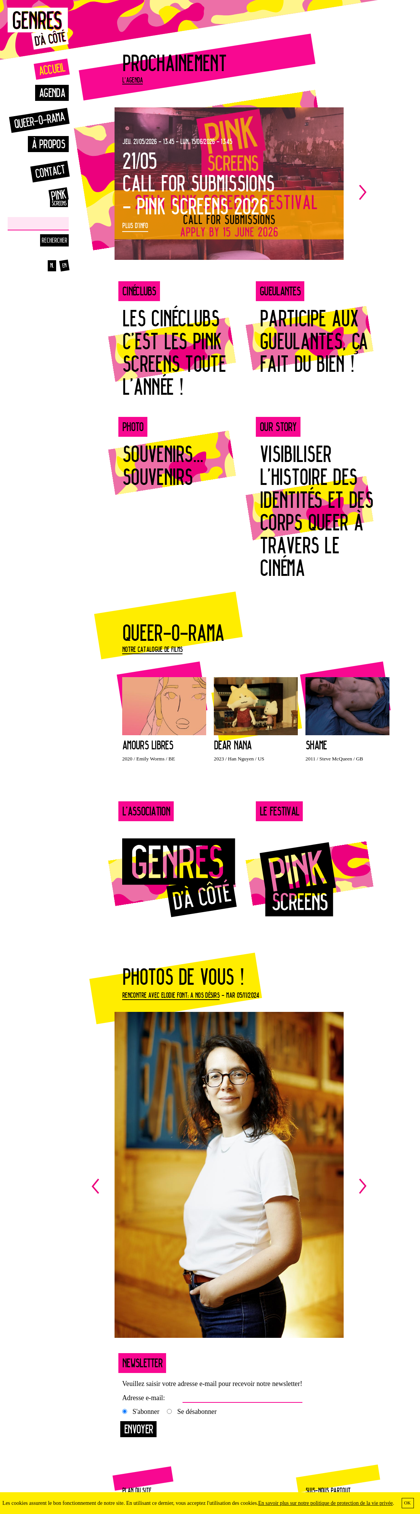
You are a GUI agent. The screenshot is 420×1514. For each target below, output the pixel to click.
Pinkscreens (50, 197)
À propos (48, 143)
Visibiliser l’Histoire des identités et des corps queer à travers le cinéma (316, 511)
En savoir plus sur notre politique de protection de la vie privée (325, 1503)
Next (357, 192)
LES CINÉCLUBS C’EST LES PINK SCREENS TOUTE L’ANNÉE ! (174, 352)
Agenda (52, 92)
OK (407, 1503)
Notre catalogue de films (152, 649)
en (64, 265)
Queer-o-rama (39, 120)
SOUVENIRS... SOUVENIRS (163, 465)
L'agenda (132, 79)
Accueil (51, 69)
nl (52, 265)
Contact (50, 171)
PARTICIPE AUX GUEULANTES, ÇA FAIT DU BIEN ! (314, 341)
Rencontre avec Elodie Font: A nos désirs (171, 995)
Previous (160, 1187)
